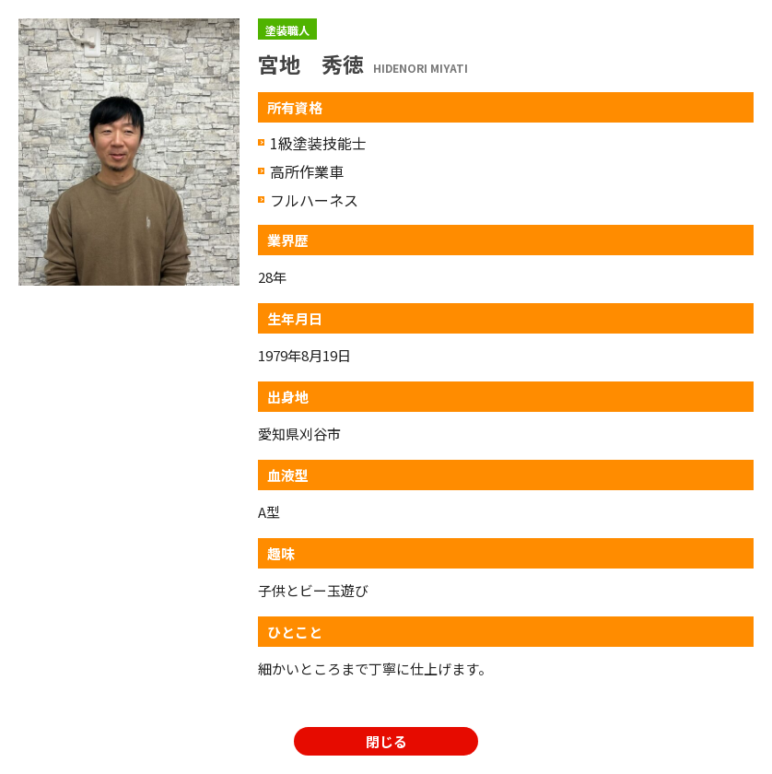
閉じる (386, 741)
